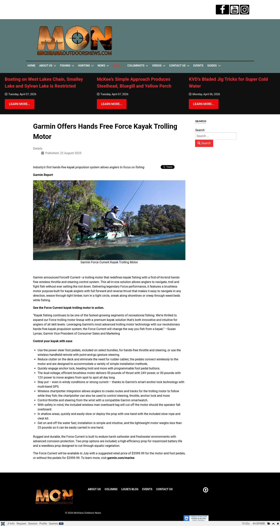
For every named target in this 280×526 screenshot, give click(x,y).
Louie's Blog (129, 489)
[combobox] (215, 136)
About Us (94, 489)
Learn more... (19, 104)
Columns (111, 489)
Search (200, 130)
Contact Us (164, 489)
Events (147, 489)
